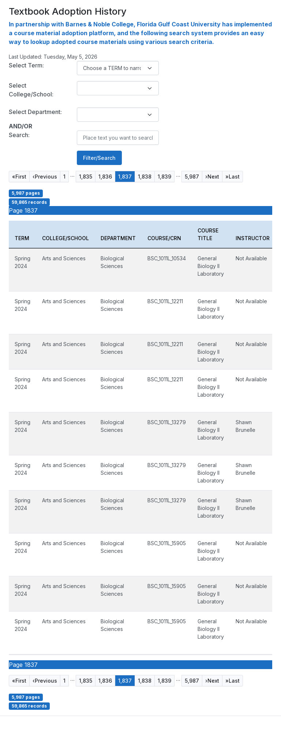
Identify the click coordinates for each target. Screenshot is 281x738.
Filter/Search (99, 158)
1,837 (125, 176)
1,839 (164, 176)
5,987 (192, 176)
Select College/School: (31, 90)
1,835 (85, 176)
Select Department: (35, 111)
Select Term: (26, 65)
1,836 (105, 176)
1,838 (144, 176)
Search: (19, 135)
